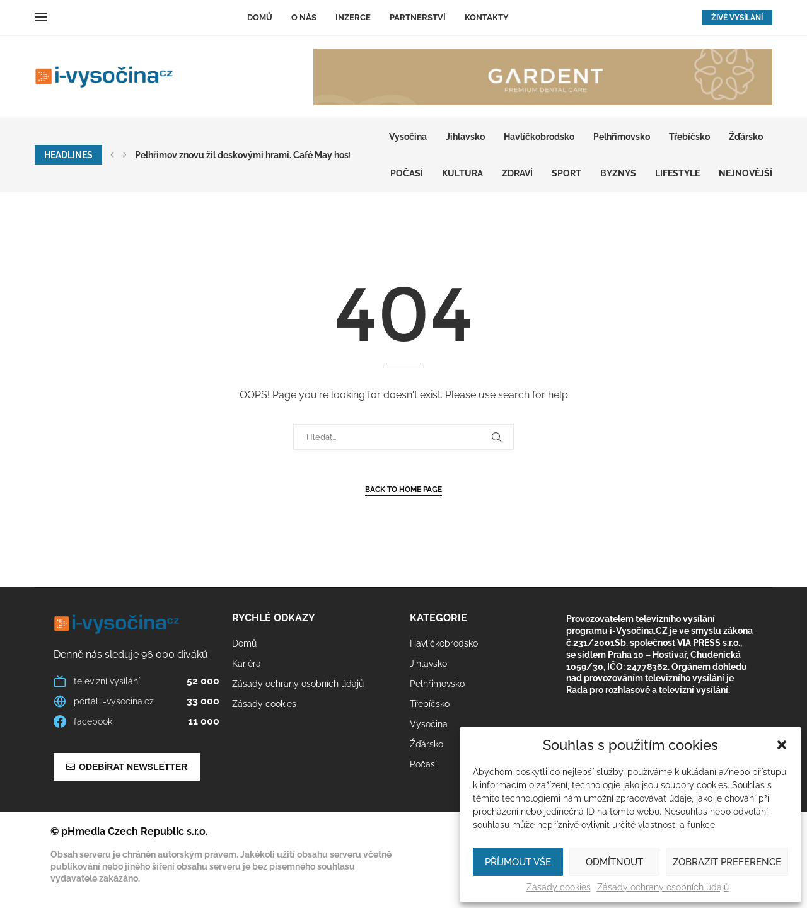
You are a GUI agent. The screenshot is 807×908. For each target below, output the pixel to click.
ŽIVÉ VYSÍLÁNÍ (737, 17)
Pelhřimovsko (621, 137)
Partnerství (418, 17)
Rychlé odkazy (273, 618)
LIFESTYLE (677, 173)
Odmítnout (614, 862)
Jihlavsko (465, 137)
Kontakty (487, 17)
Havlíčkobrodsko (539, 137)
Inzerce (353, 17)
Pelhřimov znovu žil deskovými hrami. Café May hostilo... (251, 155)
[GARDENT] (542, 77)
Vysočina (408, 137)
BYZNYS (618, 173)
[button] (781, 744)
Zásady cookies (558, 887)
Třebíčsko (689, 137)
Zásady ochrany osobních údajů (663, 887)
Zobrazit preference (727, 862)
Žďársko (746, 137)
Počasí (406, 173)
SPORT (566, 173)
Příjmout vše (518, 862)
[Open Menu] (41, 17)
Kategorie (438, 618)
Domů (259, 17)
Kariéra (246, 663)
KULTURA (462, 173)
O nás (303, 17)
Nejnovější (745, 173)
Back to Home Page (403, 489)
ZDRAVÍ (517, 173)
